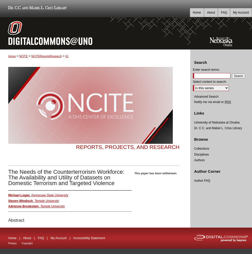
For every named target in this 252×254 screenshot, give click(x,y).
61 (66, 56)
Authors (199, 160)
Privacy (12, 243)
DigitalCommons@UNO (95, 33)
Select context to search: (210, 82)
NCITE (23, 56)
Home (12, 56)
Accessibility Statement (89, 238)
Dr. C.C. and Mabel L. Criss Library (36, 8)
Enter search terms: (206, 70)
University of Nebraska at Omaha (217, 122)
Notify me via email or (212, 102)
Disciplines (201, 154)
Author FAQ (202, 180)
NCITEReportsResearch (46, 56)
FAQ (41, 238)
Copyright (27, 243)
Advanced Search (206, 96)
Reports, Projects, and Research (127, 147)
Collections (201, 148)
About (27, 238)
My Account (59, 238)
